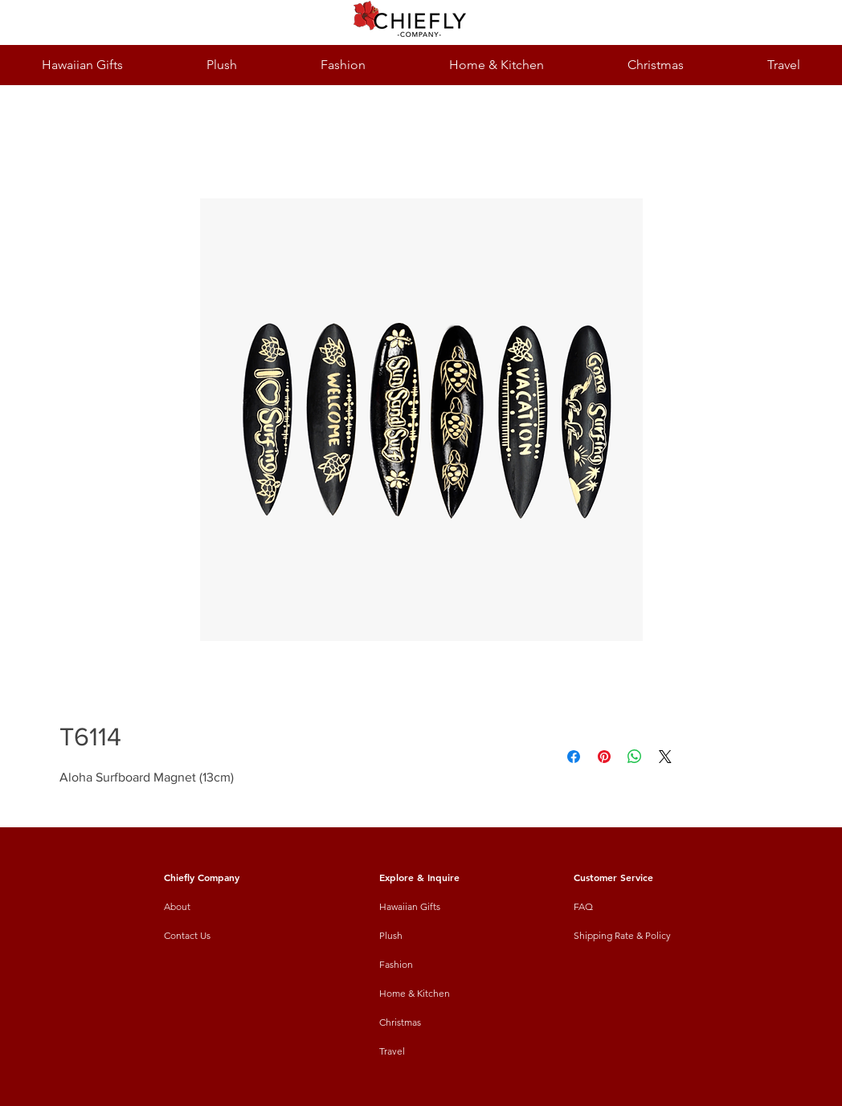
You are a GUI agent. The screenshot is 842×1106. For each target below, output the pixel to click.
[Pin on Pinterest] (604, 756)
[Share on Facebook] (573, 756)
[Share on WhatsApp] (634, 756)
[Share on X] (665, 756)
